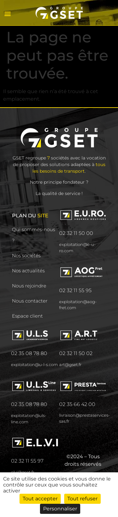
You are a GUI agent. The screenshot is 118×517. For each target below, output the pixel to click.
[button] (7, 13)
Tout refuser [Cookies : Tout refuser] (82, 499)
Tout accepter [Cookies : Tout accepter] (40, 499)
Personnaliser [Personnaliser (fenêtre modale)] (60, 509)
